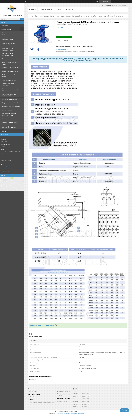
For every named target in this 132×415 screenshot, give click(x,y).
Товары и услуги (45, 9)
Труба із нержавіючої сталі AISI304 (10, 75)
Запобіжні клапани (7, 110)
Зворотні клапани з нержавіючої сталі (8, 38)
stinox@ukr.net (5, 167)
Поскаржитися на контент (62, 413)
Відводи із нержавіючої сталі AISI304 (10, 63)
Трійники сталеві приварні (10, 122)
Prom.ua (75, 411)
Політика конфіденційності (77, 413)
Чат (124, 410)
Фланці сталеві (6, 119)
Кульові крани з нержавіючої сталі (10, 33)
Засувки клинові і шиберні (10, 103)
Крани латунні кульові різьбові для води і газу (9, 126)
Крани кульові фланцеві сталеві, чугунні (9, 95)
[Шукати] (22, 19)
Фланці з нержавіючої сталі (10, 71)
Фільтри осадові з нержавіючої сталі (7, 49)
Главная (32, 9)
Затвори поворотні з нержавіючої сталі (8, 44)
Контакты (69, 9)
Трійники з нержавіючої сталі (10, 67)
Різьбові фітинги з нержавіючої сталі (7, 54)
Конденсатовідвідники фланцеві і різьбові (9, 114)
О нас (60, 9)
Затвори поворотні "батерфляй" (8, 84)
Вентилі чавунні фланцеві (9, 99)
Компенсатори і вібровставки (11, 106)
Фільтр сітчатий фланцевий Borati (44, 16)
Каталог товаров (6, 29)
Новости (3, 131)
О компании (4, 25)
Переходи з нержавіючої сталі (11, 59)
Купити (64, 37)
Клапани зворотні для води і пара (10, 89)
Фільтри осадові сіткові (9, 80)
